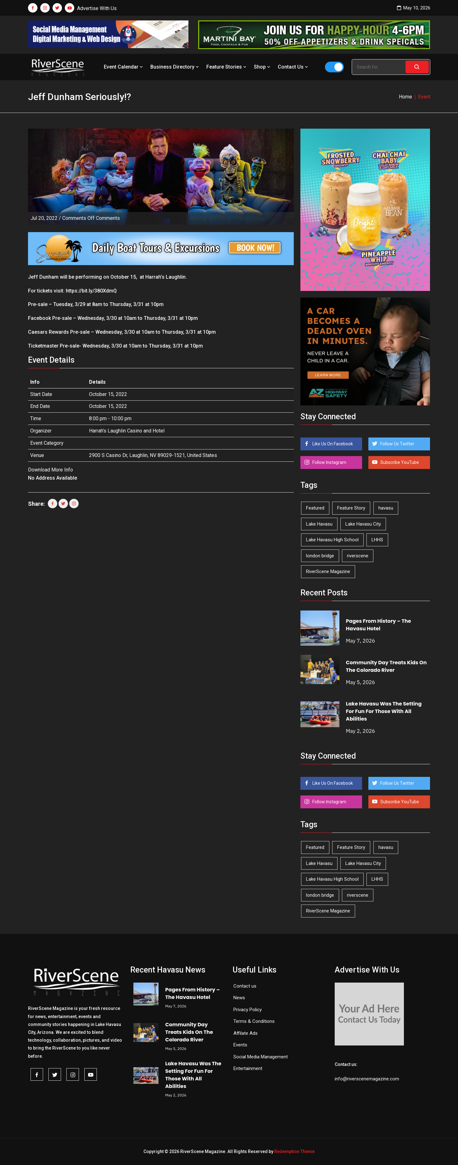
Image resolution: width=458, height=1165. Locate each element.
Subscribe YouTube (399, 462)
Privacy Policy (247, 1009)
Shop (262, 67)
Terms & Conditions (254, 1021)
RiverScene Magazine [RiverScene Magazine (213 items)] (328, 571)
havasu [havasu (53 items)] (385, 508)
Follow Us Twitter (396, 443)
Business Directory (175, 67)
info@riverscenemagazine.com (367, 1079)
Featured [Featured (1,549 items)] (315, 508)
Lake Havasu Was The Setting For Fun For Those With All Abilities (384, 711)
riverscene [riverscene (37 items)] (357, 556)
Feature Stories (227, 67)
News (239, 998)
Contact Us (293, 67)
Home (405, 97)
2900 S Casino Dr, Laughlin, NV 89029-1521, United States (153, 455)
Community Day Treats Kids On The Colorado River (386, 666)
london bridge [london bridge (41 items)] (320, 556)
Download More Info (50, 470)
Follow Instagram (328, 462)
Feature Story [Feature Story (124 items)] (351, 508)
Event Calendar (124, 67)
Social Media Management (260, 1057)
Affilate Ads (245, 1033)
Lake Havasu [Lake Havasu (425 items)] (319, 524)
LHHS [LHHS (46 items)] (377, 540)
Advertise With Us (97, 8)
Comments (91, 218)
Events (240, 1045)
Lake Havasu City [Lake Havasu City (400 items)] (363, 524)
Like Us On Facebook (332, 443)
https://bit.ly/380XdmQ (91, 291)
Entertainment (247, 1068)
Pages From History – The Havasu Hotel (378, 624)
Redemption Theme (294, 1151)
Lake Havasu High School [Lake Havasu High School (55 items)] (332, 540)
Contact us (244, 986)
